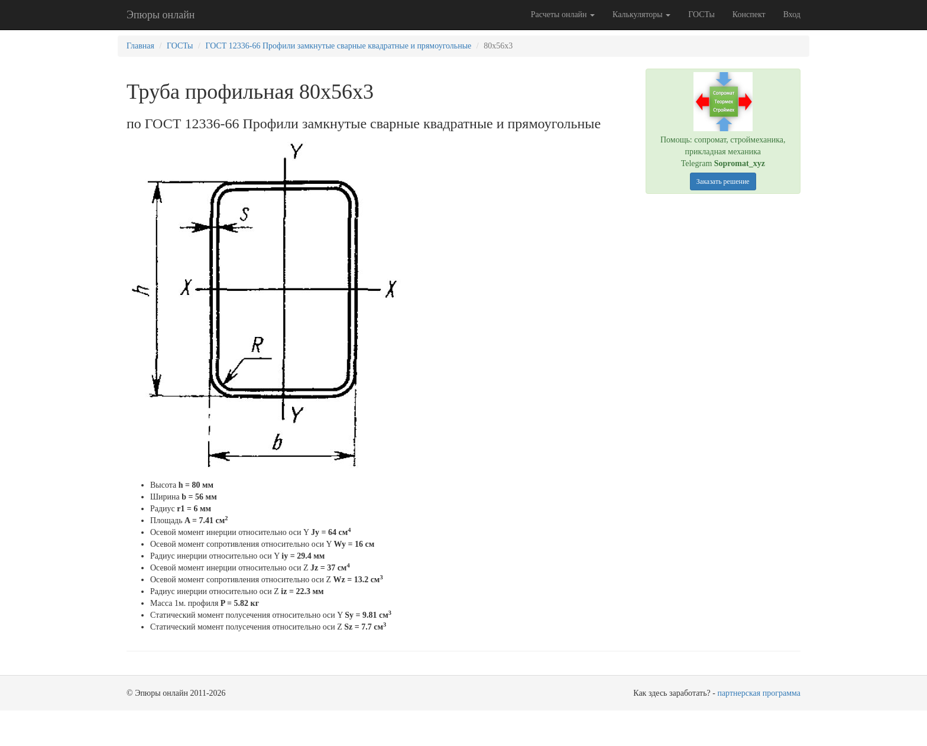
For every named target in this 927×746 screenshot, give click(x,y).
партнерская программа (758, 693)
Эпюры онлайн (161, 15)
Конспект (749, 14)
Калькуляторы (641, 14)
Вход (791, 14)
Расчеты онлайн (563, 14)
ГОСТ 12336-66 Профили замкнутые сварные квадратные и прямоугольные (338, 45)
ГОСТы (701, 14)
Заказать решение (723, 181)
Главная (140, 45)
